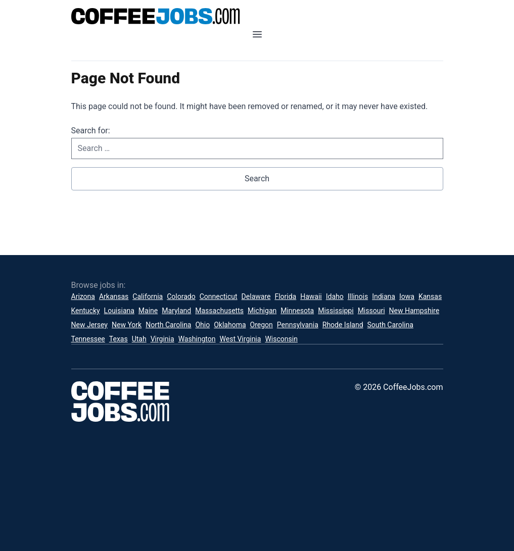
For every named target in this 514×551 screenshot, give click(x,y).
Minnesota (297, 311)
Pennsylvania (297, 325)
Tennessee (88, 339)
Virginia (162, 339)
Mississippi (335, 311)
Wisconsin (281, 339)
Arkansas (113, 296)
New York (127, 325)
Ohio (202, 325)
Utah (139, 339)
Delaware (256, 296)
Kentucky (85, 311)
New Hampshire (414, 311)
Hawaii (311, 296)
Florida (285, 296)
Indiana (383, 296)
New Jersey (89, 325)
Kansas (430, 296)
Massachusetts (219, 311)
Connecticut (219, 296)
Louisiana (119, 311)
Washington (197, 339)
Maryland (176, 311)
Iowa (406, 296)
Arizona (83, 296)
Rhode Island (342, 325)
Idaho (335, 296)
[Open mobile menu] (257, 34)
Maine (148, 311)
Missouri (371, 311)
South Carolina (390, 325)
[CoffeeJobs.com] (257, 16)
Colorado (181, 296)
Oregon (261, 325)
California (147, 296)
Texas (118, 339)
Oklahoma (230, 325)
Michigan (262, 311)
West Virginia (240, 339)
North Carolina (168, 325)
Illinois (358, 296)
